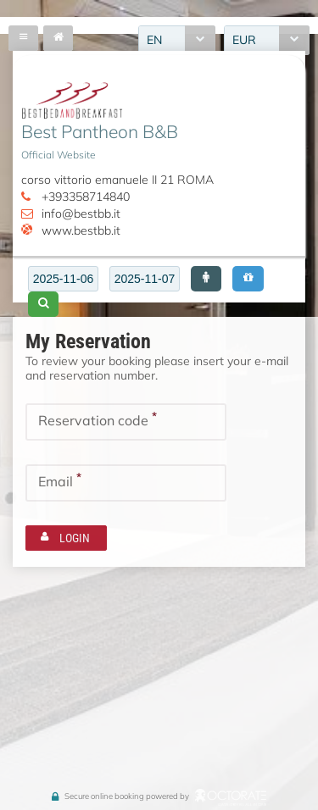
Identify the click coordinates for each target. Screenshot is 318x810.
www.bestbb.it (81, 230)
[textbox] (63, 278)
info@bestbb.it (81, 213)
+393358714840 (86, 196)
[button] (206, 278)
